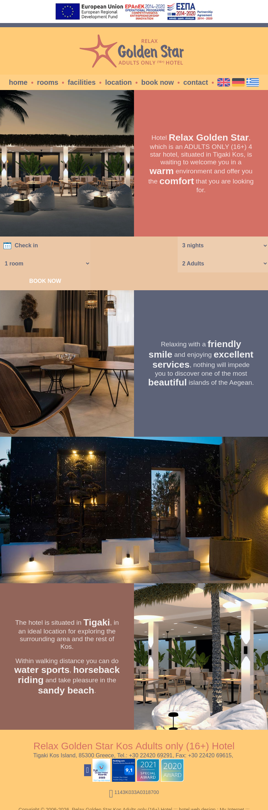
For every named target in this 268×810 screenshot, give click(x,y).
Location (118, 82)
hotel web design (197, 792)
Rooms (47, 82)
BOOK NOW (223, 263)
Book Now (157, 82)
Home (18, 82)
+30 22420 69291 (150, 738)
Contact (195, 82)
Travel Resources (134, 797)
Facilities (82, 82)
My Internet (231, 792)
